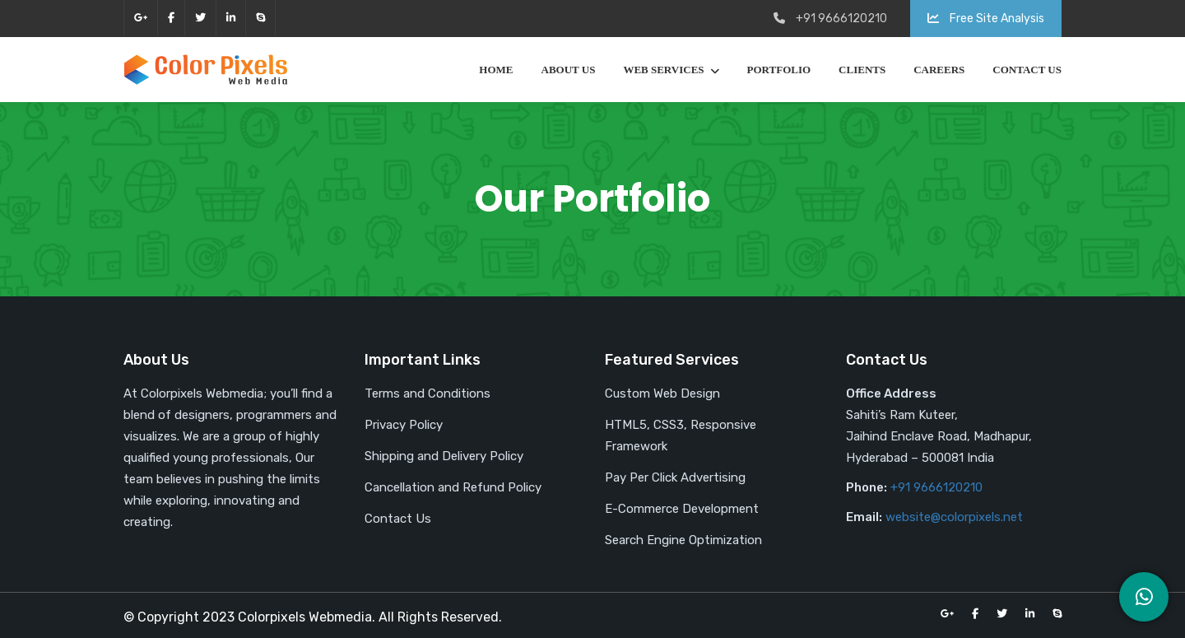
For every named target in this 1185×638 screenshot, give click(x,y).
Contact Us (1027, 69)
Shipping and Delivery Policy (444, 456)
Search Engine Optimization (683, 540)
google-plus (140, 17)
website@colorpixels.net (954, 517)
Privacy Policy (404, 424)
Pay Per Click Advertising (675, 477)
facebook (171, 17)
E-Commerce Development (682, 508)
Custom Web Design (662, 393)
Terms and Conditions (427, 393)
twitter (200, 17)
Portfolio (779, 69)
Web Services (663, 69)
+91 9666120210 (936, 487)
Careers (938, 69)
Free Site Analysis (985, 19)
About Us (568, 69)
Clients (862, 69)
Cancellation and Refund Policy (453, 487)
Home (496, 69)
